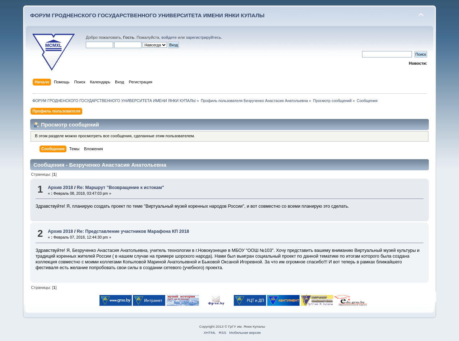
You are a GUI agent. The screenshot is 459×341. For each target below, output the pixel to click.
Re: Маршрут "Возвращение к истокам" (120, 187)
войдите (169, 37)
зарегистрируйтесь (203, 37)
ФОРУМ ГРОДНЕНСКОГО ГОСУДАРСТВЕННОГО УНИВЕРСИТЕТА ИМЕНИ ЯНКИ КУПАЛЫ (147, 15)
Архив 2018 (60, 187)
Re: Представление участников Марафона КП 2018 (133, 231)
